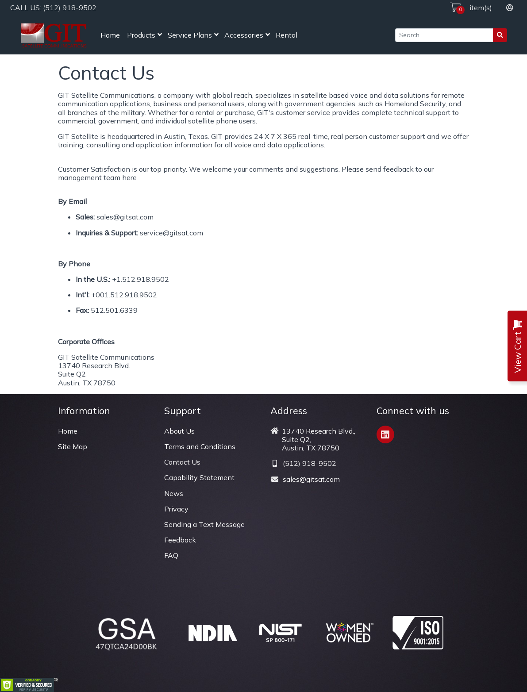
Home (110, 35)
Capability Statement (199, 477)
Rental (286, 35)
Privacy (176, 508)
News (173, 493)
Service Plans (190, 35)
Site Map (72, 446)
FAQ (171, 555)
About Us (179, 431)
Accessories (243, 35)
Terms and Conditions (199, 446)
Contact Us (182, 461)
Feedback (180, 539)
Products (141, 35)
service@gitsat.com (171, 232)
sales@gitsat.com (125, 216)
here (129, 177)
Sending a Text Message (204, 524)
